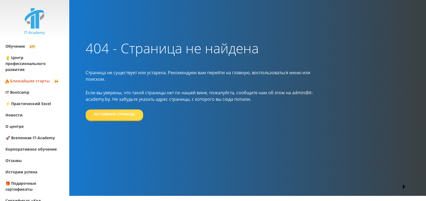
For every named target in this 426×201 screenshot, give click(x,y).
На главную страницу (114, 114)
